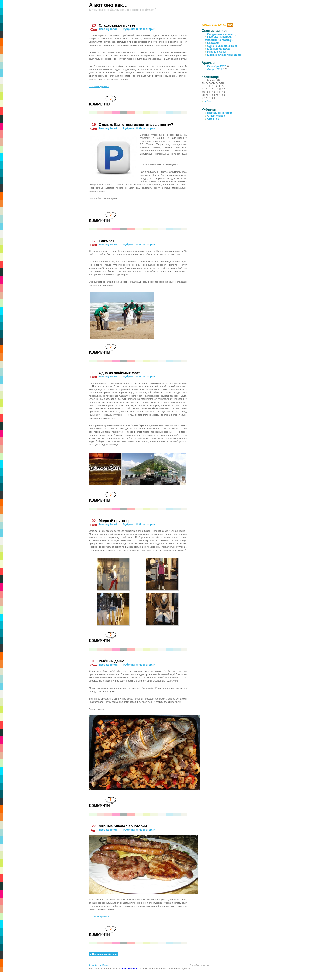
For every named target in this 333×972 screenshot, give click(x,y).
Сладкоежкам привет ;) (119, 25)
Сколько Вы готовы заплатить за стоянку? (136, 124)
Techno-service (202, 965)
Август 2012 (214, 69)
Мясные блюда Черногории (123, 826)
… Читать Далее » (99, 86)
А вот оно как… (108, 5)
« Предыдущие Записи (103, 954)
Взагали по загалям (219, 112)
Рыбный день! (111, 661)
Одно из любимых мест (119, 373)
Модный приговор (115, 521)
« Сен (208, 101)
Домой (93, 965)
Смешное (213, 118)
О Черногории (145, 29)
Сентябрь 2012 (216, 66)
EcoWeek (106, 241)
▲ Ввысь (104, 965)
